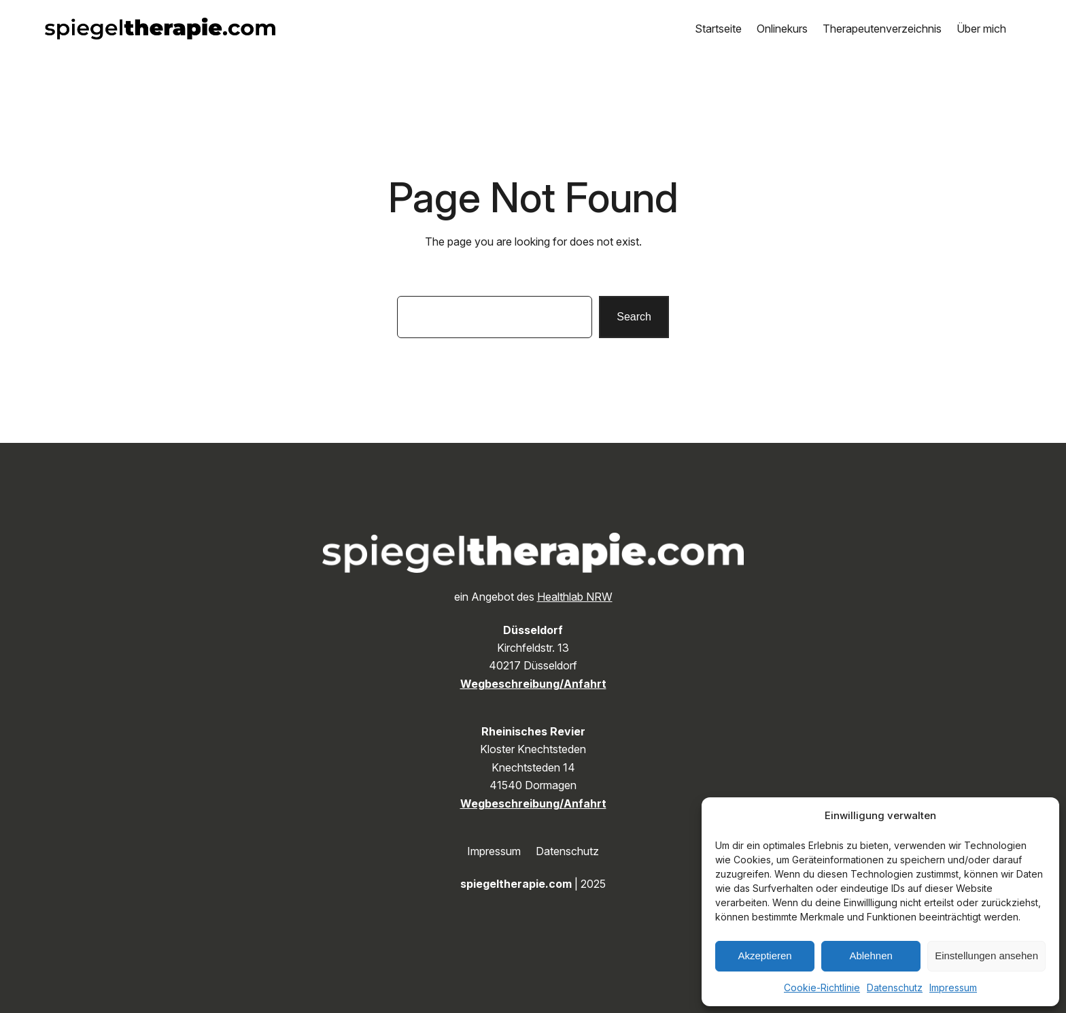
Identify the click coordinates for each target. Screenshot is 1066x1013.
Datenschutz (895, 987)
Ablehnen (870, 955)
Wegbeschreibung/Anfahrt (533, 684)
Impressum (953, 987)
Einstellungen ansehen (986, 955)
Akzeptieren (764, 955)
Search (634, 316)
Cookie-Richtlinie (822, 987)
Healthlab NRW (575, 596)
